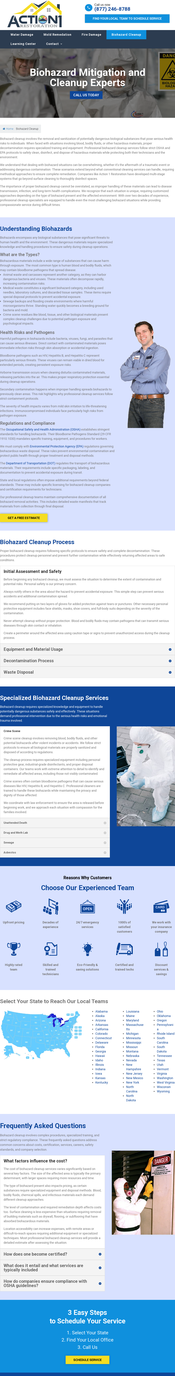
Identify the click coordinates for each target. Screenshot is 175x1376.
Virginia (162, 1077)
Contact (52, 47)
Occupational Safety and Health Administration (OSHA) (43, 433)
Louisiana (132, 1015)
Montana (132, 1055)
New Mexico (134, 1081)
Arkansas (101, 1028)
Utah (160, 1068)
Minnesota (133, 1041)
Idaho (99, 1064)
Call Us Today (86, 98)
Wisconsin (164, 1090)
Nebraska (132, 1059)
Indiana (100, 1072)
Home (8, 132)
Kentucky (101, 1086)
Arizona (100, 1024)
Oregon (162, 1024)
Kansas (100, 1081)
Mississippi (133, 1046)
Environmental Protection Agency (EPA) (56, 450)
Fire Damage (91, 38)
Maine (130, 1019)
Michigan (132, 1037)
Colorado (101, 1037)
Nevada (131, 1064)
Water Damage (22, 38)
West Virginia (166, 1086)
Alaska (100, 1019)
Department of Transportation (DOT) (30, 467)
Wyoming (163, 1095)
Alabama (101, 1015)
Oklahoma (164, 1019)
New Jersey (134, 1077)
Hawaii (100, 1059)
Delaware (101, 1046)
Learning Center (23, 47)
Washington (165, 1081)
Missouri (132, 1050)
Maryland (132, 1024)
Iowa (98, 1077)
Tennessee (164, 1059)
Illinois (99, 1068)
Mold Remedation (57, 38)
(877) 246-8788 (112, 9)
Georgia (100, 1055)
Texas (161, 1064)
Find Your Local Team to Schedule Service (127, 18)
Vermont (163, 1072)
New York (132, 1086)
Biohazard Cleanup (126, 38)
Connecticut (103, 1041)
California (101, 1032)
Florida (100, 1050)
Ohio (160, 1015)
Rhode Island (165, 1037)
